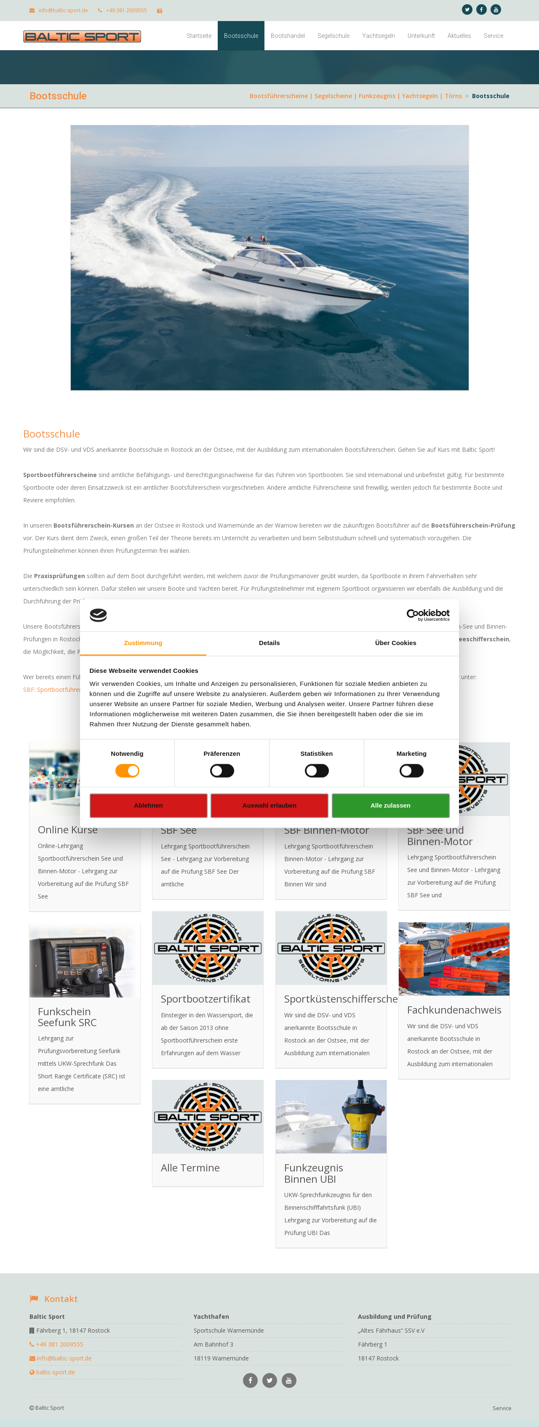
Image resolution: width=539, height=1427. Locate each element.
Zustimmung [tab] (143, 643)
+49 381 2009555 (122, 10)
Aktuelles (459, 35)
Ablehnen (148, 805)
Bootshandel (288, 35)
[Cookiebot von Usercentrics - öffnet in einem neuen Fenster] (413, 615)
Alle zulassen (391, 805)
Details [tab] (269, 643)
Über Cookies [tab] (395, 643)
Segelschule (334, 35)
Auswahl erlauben (269, 805)
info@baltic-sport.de (58, 10)
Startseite (199, 35)
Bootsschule (241, 35)
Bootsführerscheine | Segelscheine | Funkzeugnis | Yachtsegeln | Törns (356, 96)
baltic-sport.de (52, 1372)
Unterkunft (421, 35)
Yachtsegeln (378, 35)
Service (493, 35)
